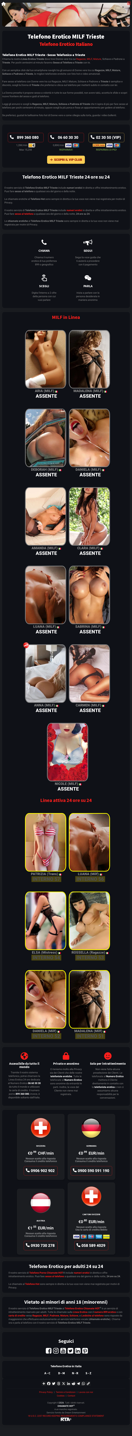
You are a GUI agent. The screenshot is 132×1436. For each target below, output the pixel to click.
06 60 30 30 (63, 138)
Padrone (54, 1315)
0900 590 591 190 (90, 1171)
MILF (89, 59)
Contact (71, 1395)
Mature (97, 59)
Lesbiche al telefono (92, 1315)
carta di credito (17, 1315)
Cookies (61, 1395)
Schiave (74, 1315)
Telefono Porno (37, 1272)
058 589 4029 (90, 1246)
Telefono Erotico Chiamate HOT (82, 1308)
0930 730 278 (40, 1246)
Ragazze (81, 59)
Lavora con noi (86, 1392)
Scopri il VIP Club (65, 160)
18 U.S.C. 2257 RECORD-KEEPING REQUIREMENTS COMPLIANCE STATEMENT (66, 1416)
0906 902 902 (40, 1171)
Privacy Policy (46, 1392)
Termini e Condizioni (66, 1392)
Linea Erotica (80, 1312)
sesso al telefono (24, 213)
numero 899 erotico (105, 1312)
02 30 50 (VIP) (105, 138)
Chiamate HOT (55, 1272)
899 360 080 (24, 138)
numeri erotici (74, 210)
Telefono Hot (32, 1284)
